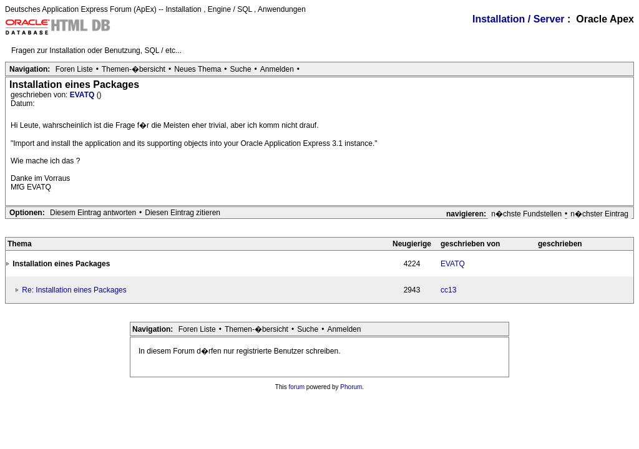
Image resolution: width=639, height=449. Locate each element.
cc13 (448, 290)
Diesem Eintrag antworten (93, 212)
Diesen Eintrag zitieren (182, 212)
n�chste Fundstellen (526, 214)
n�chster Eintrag (599, 214)
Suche (240, 69)
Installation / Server (518, 19)
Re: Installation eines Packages (74, 290)
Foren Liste (74, 69)
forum (297, 387)
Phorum (351, 387)
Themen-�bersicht (133, 69)
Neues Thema (197, 69)
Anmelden (277, 69)
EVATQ (83, 94)
